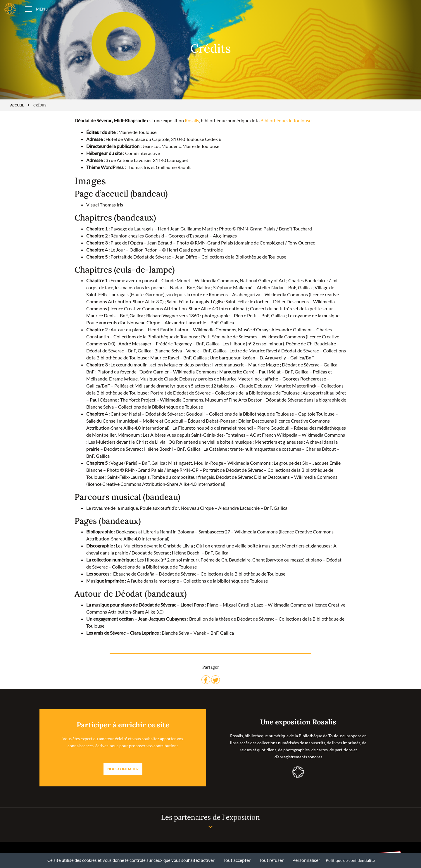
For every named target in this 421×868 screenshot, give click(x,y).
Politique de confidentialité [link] (350, 860)
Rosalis (192, 120)
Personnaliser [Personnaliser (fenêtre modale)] (306, 860)
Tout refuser (271, 860)
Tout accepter (237, 860)
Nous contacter (123, 769)
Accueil (17, 105)
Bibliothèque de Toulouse (285, 120)
